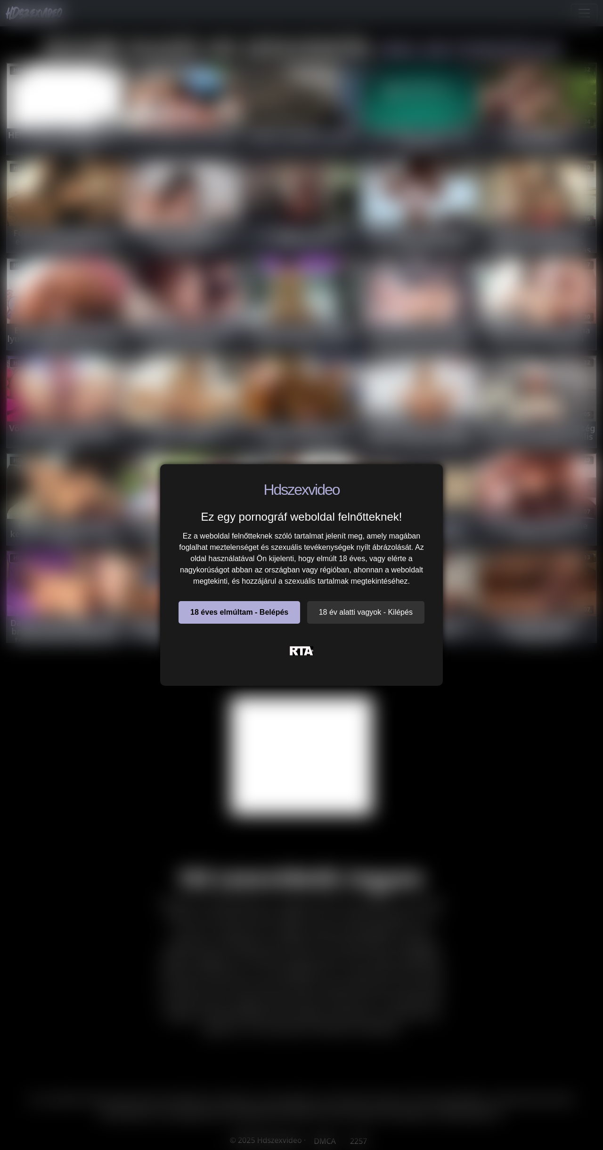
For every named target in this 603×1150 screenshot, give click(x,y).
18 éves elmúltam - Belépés (239, 612)
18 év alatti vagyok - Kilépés (366, 612)
